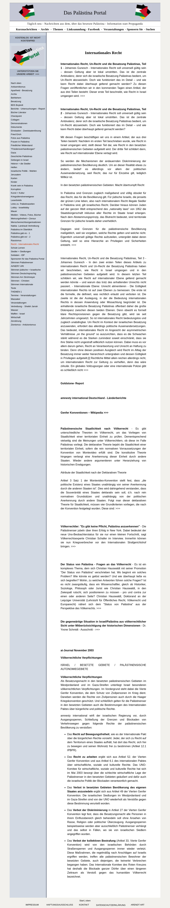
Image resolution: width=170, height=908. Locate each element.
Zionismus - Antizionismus (23, 324)
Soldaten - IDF (18, 255)
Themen (58, 29)
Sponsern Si (134, 29)
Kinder (14, 182)
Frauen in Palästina (20, 141)
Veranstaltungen (114, 29)
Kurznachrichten (26, 29)
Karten (14, 178)
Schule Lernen (18, 248)
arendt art (137, 905)
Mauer (14, 211)
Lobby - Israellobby (20, 207)
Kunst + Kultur (17, 193)
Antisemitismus (18, 87)
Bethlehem (16, 97)
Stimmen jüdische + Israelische (26, 270)
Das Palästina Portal (85, 13)
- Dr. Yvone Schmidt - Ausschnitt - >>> (103, 625)
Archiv (45, 29)
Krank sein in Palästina (22, 185)
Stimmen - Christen (20, 280)
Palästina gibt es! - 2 (20, 237)
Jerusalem (16, 174)
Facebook (94, 29)
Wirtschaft (15, 317)
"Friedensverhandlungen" (23, 149)
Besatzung (16, 101)
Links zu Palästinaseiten (23, 204)
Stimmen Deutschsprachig (23, 273)
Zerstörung (16, 321)
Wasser (14, 310)
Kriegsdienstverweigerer (22, 196)
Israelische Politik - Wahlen (24, 171)
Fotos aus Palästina (20, 138)
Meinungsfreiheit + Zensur (23, 218)
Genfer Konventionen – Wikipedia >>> (84, 412)
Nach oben (16, 83)
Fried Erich (16, 134)
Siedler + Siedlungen (21, 251)
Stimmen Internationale (22, 284)
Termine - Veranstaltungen (23, 295)
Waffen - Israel (18, 313)
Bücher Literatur (18, 112)
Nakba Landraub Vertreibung (25, 226)
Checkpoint (16, 116)
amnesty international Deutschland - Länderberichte (93, 398)
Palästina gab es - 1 (20, 233)
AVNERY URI (17, 266)
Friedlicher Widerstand (21, 145)
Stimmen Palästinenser (22, 262)
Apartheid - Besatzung (21, 90)
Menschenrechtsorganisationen (26, 222)
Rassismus (16, 240)
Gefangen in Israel (19, 160)
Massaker (15, 299)
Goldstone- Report (72, 383)
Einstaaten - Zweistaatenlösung (26, 130)
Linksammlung (76, 29)
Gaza (13, 152)
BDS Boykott (17, 105)
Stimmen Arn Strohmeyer (23, 277)
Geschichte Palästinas (21, 156)
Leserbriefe (16, 200)
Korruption (16, 189)
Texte (13, 288)
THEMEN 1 (16, 291)
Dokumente (16, 127)
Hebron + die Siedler (21, 163)
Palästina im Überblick (21, 229)
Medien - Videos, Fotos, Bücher (26, 215)
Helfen (14, 167)
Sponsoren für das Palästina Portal (27, 259)
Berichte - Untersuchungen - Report (28, 108)
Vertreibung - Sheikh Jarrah (24, 306)
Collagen (15, 119)
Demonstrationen (19, 123)
